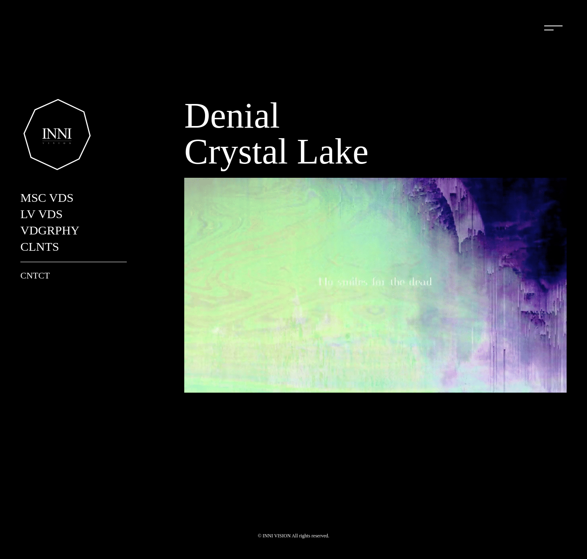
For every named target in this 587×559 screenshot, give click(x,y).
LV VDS (41, 214)
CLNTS (39, 246)
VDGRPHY (49, 230)
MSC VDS (46, 197)
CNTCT (35, 275)
